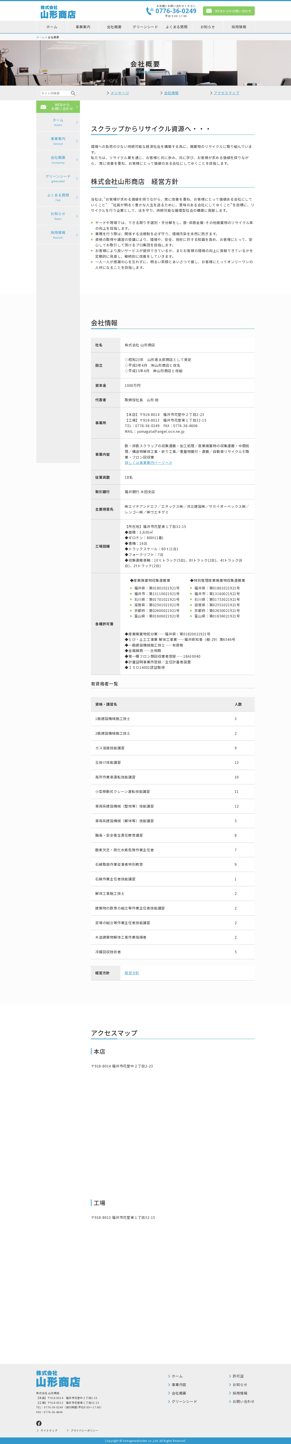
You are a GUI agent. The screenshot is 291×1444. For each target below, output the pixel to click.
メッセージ (120, 92)
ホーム (51, 26)
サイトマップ (49, 1430)
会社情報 (171, 92)
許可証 (238, 1376)
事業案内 (83, 26)
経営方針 (132, 972)
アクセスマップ (226, 92)
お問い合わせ (244, 1401)
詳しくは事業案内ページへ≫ (148, 462)
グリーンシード (145, 26)
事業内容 (179, 1384)
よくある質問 (177, 26)
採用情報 (239, 26)
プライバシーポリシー (85, 1430)
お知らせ (208, 26)
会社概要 (114, 26)
